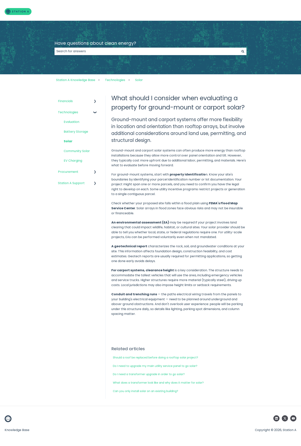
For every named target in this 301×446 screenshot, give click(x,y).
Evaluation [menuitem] (71, 122)
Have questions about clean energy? (95, 43)
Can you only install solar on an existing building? (145, 391)
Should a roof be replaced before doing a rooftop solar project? (155, 357)
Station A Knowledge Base (75, 80)
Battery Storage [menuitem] (76, 131)
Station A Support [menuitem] (71, 183)
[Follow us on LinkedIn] (276, 418)
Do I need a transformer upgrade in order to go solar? (149, 374)
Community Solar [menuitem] (77, 151)
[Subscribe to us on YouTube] (293, 418)
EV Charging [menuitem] (73, 160)
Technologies (115, 80)
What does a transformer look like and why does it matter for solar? (158, 383)
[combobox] (147, 51)
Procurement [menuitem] (68, 172)
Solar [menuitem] (68, 141)
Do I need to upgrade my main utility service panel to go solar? (155, 366)
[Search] (242, 51)
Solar (139, 80)
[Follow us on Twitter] (285, 418)
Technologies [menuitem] (68, 112)
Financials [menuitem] (65, 101)
